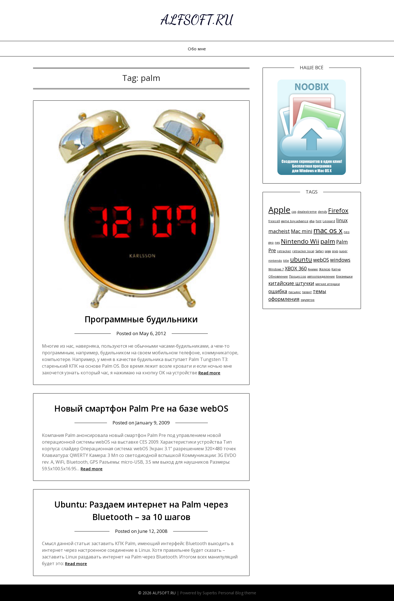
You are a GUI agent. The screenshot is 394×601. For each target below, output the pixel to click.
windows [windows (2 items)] (340, 259)
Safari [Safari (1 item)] (319, 251)
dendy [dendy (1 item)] (322, 212)
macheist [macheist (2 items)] (279, 231)
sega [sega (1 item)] (328, 251)
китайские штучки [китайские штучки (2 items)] (291, 283)
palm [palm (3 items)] (327, 241)
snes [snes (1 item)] (335, 251)
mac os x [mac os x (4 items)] (328, 230)
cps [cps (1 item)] (293, 212)
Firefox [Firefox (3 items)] (338, 210)
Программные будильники (141, 319)
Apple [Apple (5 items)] (279, 209)
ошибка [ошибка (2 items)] (277, 291)
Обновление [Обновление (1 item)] (278, 276)
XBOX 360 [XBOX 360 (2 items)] (296, 268)
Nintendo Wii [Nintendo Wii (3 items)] (300, 241)
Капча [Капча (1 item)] (336, 269)
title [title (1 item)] (286, 261)
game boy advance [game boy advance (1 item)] (294, 221)
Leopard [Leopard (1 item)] (329, 221)
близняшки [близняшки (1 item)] (344, 276)
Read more (209, 372)
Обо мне (197, 48)
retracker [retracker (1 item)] (284, 251)
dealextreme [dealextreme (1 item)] (307, 212)
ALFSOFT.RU (197, 20)
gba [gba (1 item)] (312, 221)
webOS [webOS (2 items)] (321, 259)
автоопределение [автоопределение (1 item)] (321, 276)
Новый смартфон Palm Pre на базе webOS (141, 408)
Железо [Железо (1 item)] (324, 269)
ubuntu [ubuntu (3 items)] (301, 259)
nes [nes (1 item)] (277, 242)
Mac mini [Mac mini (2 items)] (301, 231)
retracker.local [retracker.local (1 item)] (303, 251)
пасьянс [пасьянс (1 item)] (294, 292)
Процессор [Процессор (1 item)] (297, 276)
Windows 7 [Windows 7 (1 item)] (276, 269)
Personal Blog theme (237, 592)
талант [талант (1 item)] (307, 292)
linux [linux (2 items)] (342, 220)
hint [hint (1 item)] (318, 221)
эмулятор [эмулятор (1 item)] (308, 300)
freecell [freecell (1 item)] (274, 221)
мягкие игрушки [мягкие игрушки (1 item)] (327, 284)
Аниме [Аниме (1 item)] (313, 269)
